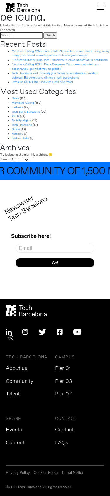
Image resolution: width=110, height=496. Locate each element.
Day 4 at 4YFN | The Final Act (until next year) (42, 82)
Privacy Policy (18, 473)
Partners (17, 107)
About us (16, 368)
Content (15, 442)
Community (19, 381)
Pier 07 (63, 394)
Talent (13, 394)
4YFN (15, 116)
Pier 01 (63, 368)
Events (14, 429)
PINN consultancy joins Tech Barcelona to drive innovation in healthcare (60, 60)
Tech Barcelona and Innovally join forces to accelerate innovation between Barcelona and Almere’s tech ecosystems (55, 75)
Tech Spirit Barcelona (26, 112)
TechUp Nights (21, 120)
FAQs (61, 442)
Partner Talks (20, 138)
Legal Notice (73, 473)
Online (16, 129)
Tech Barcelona (22, 125)
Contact (64, 429)
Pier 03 (63, 381)
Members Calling (23, 103)
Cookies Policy (46, 473)
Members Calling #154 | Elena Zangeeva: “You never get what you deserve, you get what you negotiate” (55, 66)
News (15, 98)
